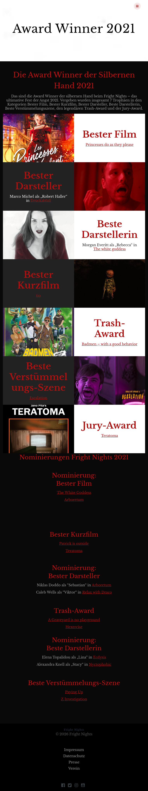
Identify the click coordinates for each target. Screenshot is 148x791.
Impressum (74, 750)
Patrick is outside (74, 543)
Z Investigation (74, 699)
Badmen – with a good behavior (109, 344)
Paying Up (74, 692)
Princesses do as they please (109, 145)
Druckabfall (40, 200)
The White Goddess (74, 492)
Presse (73, 762)
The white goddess (109, 249)
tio (38, 296)
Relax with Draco (97, 592)
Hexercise (74, 627)
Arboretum (74, 500)
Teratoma (109, 436)
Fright (27, 6)
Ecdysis (99, 657)
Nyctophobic (100, 664)
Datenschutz (74, 756)
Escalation (38, 398)
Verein (74, 768)
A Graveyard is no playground (74, 620)
